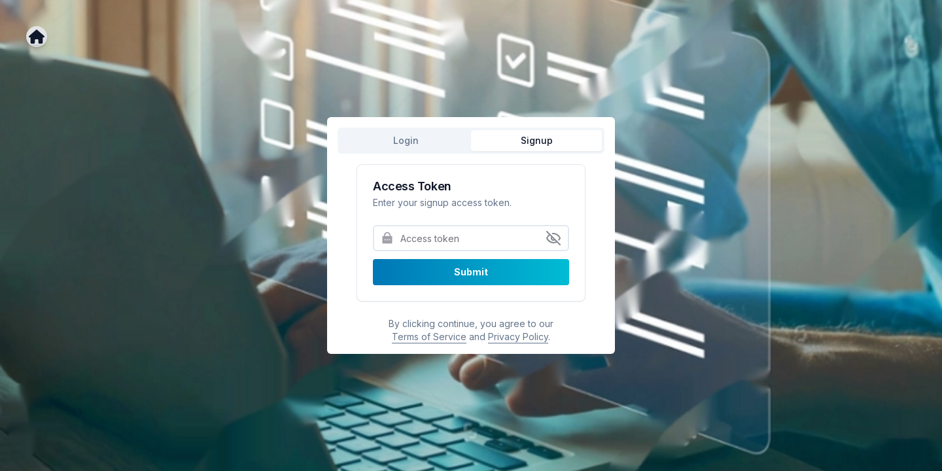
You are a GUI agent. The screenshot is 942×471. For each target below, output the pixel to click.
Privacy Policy (518, 336)
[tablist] (471, 141)
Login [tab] (406, 140)
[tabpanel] (471, 253)
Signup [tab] (537, 140)
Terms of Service (429, 336)
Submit (471, 271)
